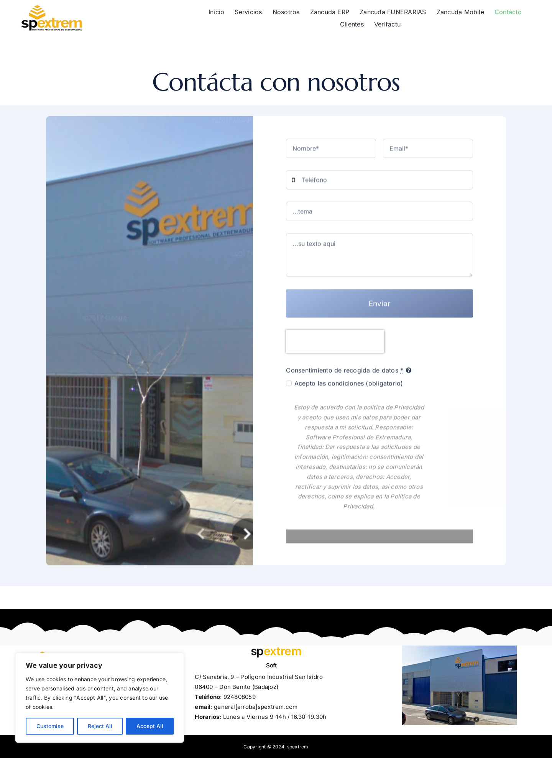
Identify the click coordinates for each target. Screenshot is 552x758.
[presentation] (335, 344)
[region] (99, 698)
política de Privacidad (393, 410)
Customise (50, 726)
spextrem (298, 747)
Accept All (149, 726)
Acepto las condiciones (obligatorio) (348, 386)
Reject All (100, 726)
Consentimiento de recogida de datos (344, 373)
